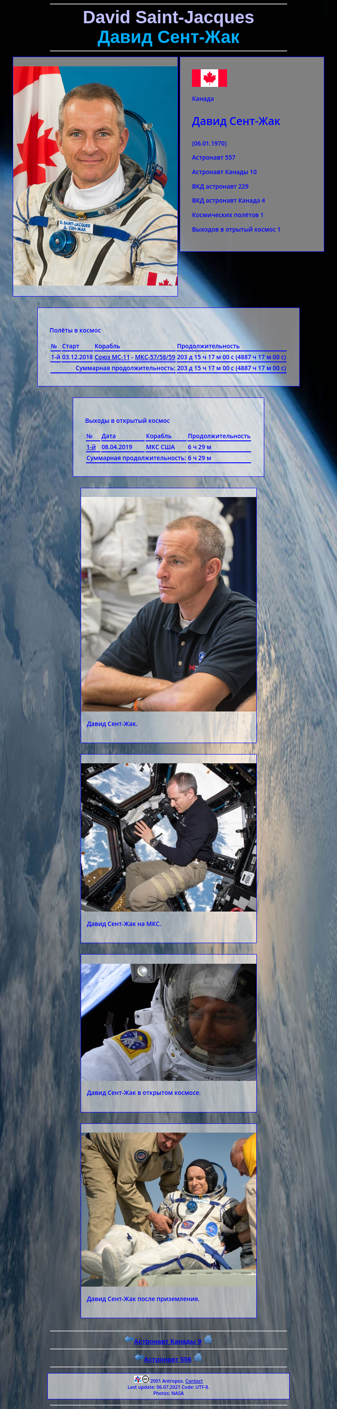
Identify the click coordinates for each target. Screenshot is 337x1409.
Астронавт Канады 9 (162, 1341)
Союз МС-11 (112, 357)
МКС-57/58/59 (155, 357)
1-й (91, 447)
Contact (194, 1381)
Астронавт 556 (163, 1359)
